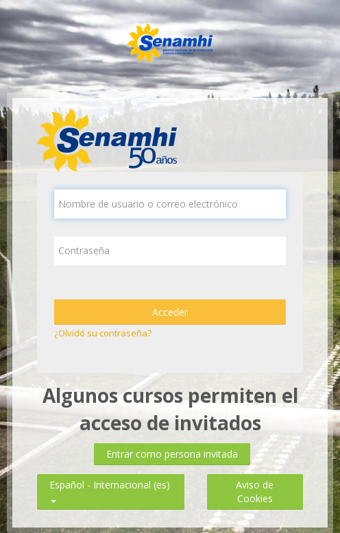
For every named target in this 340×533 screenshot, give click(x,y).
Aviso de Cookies (255, 491)
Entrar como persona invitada (172, 453)
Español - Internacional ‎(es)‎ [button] (109, 482)
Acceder (170, 312)
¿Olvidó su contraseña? (102, 333)
